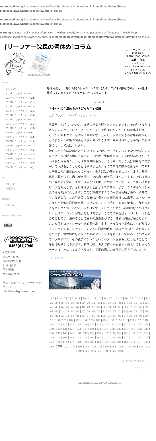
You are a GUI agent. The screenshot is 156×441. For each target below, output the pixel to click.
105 (91, 320)
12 (94, 298)
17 (120, 298)
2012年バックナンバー (18, 119)
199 (120, 346)
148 (78, 333)
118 (78, 324)
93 (119, 315)
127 (139, 324)
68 (88, 311)
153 (112, 333)
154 (119, 333)
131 (65, 328)
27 (72, 302)
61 (51, 311)
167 (105, 337)
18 (126, 298)
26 (67, 302)
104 (84, 320)
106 (98, 320)
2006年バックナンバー (18, 145)
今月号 (9, 89)
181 (99, 341)
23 (51, 302)
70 (98, 311)
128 (146, 324)
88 (93, 315)
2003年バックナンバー (18, 158)
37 (125, 302)
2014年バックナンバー (18, 110)
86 (83, 315)
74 (119, 311)
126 (132, 324)
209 (114, 350)
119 (85, 324)
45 (67, 307)
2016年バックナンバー (18, 102)
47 (77, 307)
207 (100, 350)
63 (62, 311)
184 (119, 341)
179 (85, 341)
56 (125, 307)
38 (130, 302)
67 (83, 311)
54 (114, 307)
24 (56, 302)
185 (126, 341)
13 (99, 298)
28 (77, 302)
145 (58, 333)
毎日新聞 (10, 184)
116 (65, 324)
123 (112, 324)
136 (99, 328)
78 (140, 311)
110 (125, 320)
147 (71, 333)
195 (93, 346)
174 (51, 341)
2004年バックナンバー (18, 154)
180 (92, 341)
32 (98, 302)
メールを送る (56, 258)
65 (72, 311)
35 (114, 302)
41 (146, 302)
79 (146, 311)
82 (62, 315)
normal (97, 102)
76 (130, 311)
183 (112, 341)
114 (51, 324)
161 (65, 337)
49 (88, 307)
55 (119, 307)
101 (64, 320)
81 (56, 315)
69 (93, 311)
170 (126, 337)
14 (105, 298)
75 (125, 311)
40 (140, 302)
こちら (142, 361)
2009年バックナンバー (18, 132)
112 (138, 320)
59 (140, 307)
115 (58, 324)
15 (110, 298)
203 (147, 346)
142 (139, 328)
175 (58, 341)
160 (58, 337)
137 (105, 328)
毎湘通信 (10, 188)
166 (99, 337)
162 (71, 337)
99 (51, 320)
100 (57, 320)
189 (51, 346)
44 (62, 307)
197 (107, 346)
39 (135, 302)
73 (114, 311)
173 (146, 337)
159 (51, 337)
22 (147, 298)
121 (99, 324)
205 (87, 350)
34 (109, 302)
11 (89, 298)
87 (88, 315)
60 (146, 307)
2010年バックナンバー (18, 128)
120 (92, 324)
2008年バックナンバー (18, 137)
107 (105, 320)
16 (115, 298)
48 (83, 307)
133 (78, 328)
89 (98, 315)
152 (105, 333)
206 (93, 350)
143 (146, 328)
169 (119, 337)
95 (130, 315)
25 (62, 302)
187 (139, 341)
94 (125, 315)
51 (98, 307)
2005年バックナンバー (18, 150)
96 (135, 315)
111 (132, 320)
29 (83, 302)
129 (51, 328)
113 (145, 320)
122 (105, 324)
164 (85, 337)
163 (78, 337)
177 (71, 341)
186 (132, 341)
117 (71, 324)
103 (77, 320)
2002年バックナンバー (18, 163)
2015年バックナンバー (18, 106)
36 (119, 302)
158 (146, 333)
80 (51, 315)
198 (114, 346)
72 (109, 311)
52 (104, 307)
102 (71, 320)
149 (85, 333)
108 (111, 320)
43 (56, 307)
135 (92, 328)
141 (132, 328)
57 (130, 307)
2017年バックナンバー (18, 97)
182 (105, 341)
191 (66, 346)
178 (78, 341)
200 (127, 346)
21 (141, 298)
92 (114, 315)
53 (109, 307)
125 (126, 324)
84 (72, 315)
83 (67, 315)
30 (88, 302)
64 (67, 311)
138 (112, 328)
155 (126, 333)
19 (131, 298)
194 (87, 346)
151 (99, 333)
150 (92, 333)
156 (132, 333)
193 (80, 346)
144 (51, 333)
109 (118, 320)
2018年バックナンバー (18, 93)
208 (107, 350)
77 (135, 311)
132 (71, 328)
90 (104, 315)
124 (119, 324)
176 (65, 341)
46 (72, 307)
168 (112, 337)
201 (134, 346)
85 (77, 315)
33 (104, 302)
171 (132, 337)
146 (65, 333)
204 (80, 350)
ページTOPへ (139, 368)
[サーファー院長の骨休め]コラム (87, 84)
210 (120, 350)
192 (73, 346)
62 (56, 311)
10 (84, 298)
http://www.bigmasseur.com (19, 291)
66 (77, 311)
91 (109, 315)
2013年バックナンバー (18, 115)
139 (119, 328)
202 (141, 346)
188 (146, 341)
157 (139, 333)
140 (126, 328)
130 (58, 328)
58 (135, 307)
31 (93, 302)
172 (139, 337)
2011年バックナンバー (18, 124)
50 (93, 307)
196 (100, 346)
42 (51, 307)
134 (85, 328)
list (104, 102)
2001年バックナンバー (18, 167)
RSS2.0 (10, 205)
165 (92, 337)
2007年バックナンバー (18, 141)
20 (136, 298)
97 (140, 315)
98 (146, 315)
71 (104, 311)
